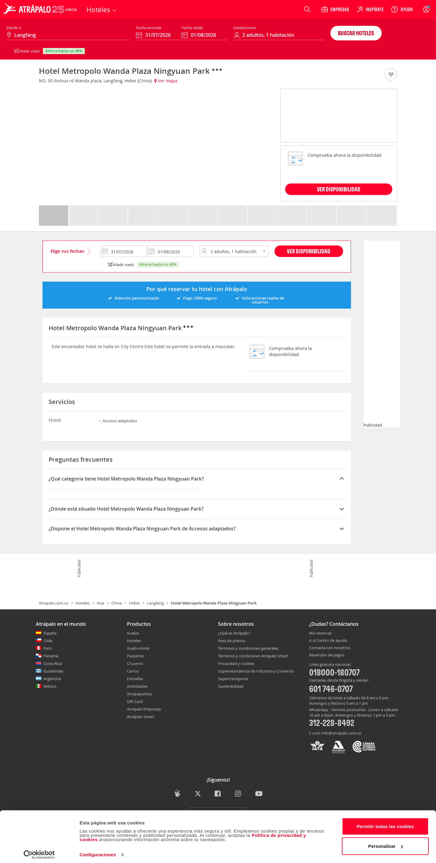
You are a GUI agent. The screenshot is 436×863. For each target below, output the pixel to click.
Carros (133, 671)
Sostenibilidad (231, 686)
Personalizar (385, 842)
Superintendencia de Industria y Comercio (256, 671)
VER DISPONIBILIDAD (338, 189)
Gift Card (135, 701)
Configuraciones (98, 851)
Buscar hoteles (356, 33)
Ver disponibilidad (308, 251)
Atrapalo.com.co (53, 603)
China (116, 603)
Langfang (155, 603)
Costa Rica (52, 663)
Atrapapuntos (139, 694)
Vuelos (133, 633)
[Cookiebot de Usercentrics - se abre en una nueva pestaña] (39, 851)
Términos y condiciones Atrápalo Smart (253, 656)
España (49, 633)
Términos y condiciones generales (248, 648)
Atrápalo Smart (140, 716)
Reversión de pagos (326, 655)
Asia (100, 603)
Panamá (50, 656)
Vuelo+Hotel (138, 648)
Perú (47, 648)
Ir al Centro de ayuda (328, 640)
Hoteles (83, 603)
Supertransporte (233, 678)
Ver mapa (165, 81)
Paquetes (135, 656)
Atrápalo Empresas (144, 709)
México (49, 686)
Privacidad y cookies (236, 663)
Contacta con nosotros (329, 648)
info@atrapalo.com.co (341, 733)
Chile (47, 640)
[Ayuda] (402, 9)
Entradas (135, 678)
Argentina (52, 678)
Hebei (134, 603)
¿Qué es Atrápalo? (234, 633)
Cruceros (135, 663)
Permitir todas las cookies (385, 822)
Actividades (137, 686)
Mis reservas (320, 633)
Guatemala (53, 671)
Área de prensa (231, 640)
